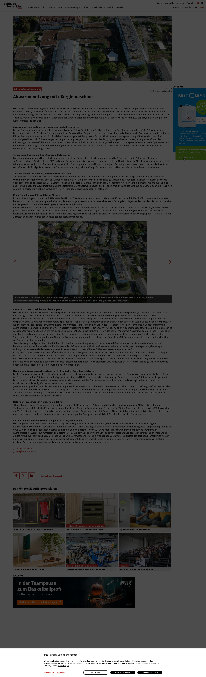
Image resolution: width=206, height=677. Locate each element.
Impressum (61, 673)
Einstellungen (95, 672)
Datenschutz (49, 673)
